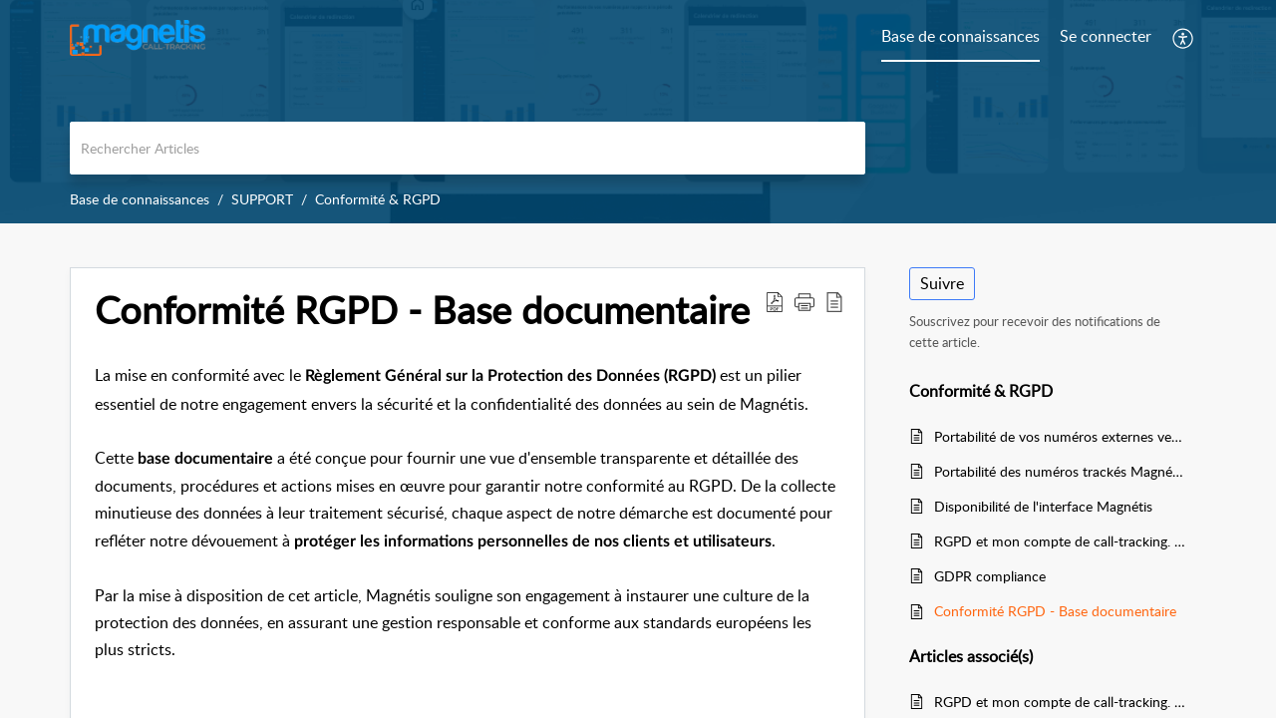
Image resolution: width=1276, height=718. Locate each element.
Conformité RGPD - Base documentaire (1055, 610)
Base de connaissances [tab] (960, 36)
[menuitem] (1105, 38)
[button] (1183, 38)
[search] (467, 148)
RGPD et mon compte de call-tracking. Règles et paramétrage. (1060, 541)
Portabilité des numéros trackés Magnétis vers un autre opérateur (1060, 471)
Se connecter (1105, 36)
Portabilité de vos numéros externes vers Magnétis (1060, 436)
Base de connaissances (139, 198)
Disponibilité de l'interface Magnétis (1043, 506)
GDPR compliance (990, 575)
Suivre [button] (942, 283)
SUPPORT (262, 198)
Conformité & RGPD (378, 198)
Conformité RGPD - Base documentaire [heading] (422, 310)
